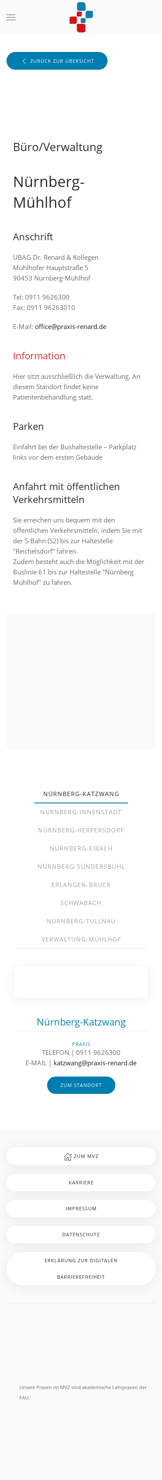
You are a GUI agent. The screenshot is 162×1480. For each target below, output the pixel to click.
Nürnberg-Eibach (81, 848)
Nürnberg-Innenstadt (81, 812)
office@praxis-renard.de (70, 326)
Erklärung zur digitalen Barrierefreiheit (81, 1268)
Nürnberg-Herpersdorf (81, 830)
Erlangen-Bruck (81, 884)
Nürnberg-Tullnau (81, 921)
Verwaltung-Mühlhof (81, 939)
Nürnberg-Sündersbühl (81, 866)
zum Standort (81, 1085)
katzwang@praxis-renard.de (95, 1062)
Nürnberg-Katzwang (81, 794)
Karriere (81, 1182)
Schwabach (81, 903)
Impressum (81, 1208)
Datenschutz (81, 1234)
